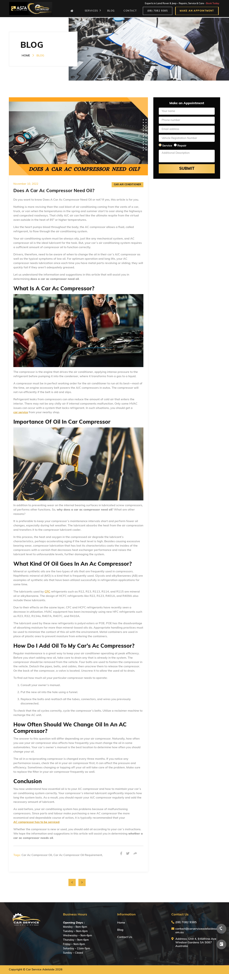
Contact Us (124, 937)
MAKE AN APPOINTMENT (197, 11)
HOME (26, 55)
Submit (187, 169)
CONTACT (130, 11)
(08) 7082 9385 (157, 11)
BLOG (112, 11)
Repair (181, 145)
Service (167, 145)
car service (20, 412)
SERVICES (93, 11)
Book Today (212, 4)
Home (121, 922)
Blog (120, 930)
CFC (47, 591)
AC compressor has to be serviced (36, 822)
